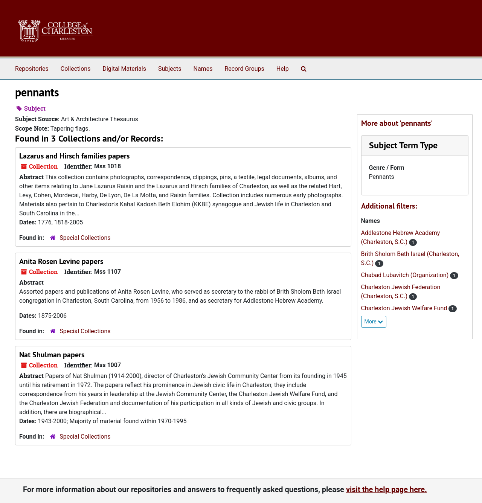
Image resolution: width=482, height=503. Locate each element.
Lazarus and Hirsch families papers (74, 156)
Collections (76, 68)
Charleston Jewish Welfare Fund (405, 308)
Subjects (169, 68)
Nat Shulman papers (51, 355)
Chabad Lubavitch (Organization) (405, 275)
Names (203, 68)
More (374, 322)
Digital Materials (124, 68)
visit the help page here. (386, 489)
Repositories (32, 68)
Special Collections (84, 237)
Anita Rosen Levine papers (61, 261)
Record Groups (244, 68)
